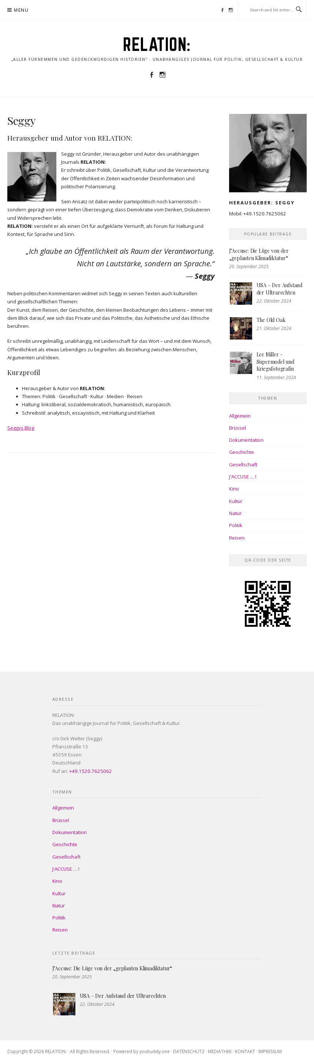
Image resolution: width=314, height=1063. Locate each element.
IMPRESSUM (270, 1051)
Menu (21, 10)
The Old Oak (271, 319)
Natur (235, 513)
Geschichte (241, 452)
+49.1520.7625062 (264, 213)
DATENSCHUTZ (189, 1051)
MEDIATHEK (220, 1051)
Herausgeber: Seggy (262, 202)
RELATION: (157, 44)
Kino (234, 488)
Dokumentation (246, 440)
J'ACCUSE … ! (242, 476)
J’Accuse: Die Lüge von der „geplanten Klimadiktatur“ (259, 254)
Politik (235, 525)
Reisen (236, 537)
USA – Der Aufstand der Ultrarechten (279, 289)
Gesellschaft (243, 464)
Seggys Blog (20, 428)
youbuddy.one (154, 1051)
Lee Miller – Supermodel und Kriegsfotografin (275, 361)
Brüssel (237, 428)
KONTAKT (245, 1051)
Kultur (235, 501)
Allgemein (240, 415)
